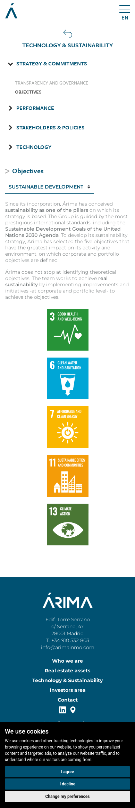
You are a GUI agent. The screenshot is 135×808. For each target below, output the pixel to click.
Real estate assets (67, 670)
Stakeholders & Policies (50, 127)
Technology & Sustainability (67, 680)
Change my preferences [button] (67, 796)
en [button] (124, 18)
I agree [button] (67, 771)
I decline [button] (68, 784)
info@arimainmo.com (67, 647)
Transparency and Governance (51, 83)
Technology (33, 147)
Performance (35, 108)
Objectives (28, 92)
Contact (68, 700)
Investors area (68, 690)
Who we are (67, 661)
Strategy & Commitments (51, 63)
